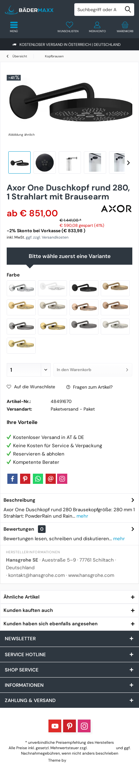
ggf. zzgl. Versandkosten (47, 237)
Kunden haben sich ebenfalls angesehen (51, 624)
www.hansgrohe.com (91, 575)
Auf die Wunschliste (31, 387)
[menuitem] (125, 27)
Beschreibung (19, 500)
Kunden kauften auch (28, 610)
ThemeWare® (79, 760)
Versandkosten (101, 747)
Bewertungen (19, 529)
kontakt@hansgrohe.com (36, 575)
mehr (81, 516)
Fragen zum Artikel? (89, 387)
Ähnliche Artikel (22, 597)
